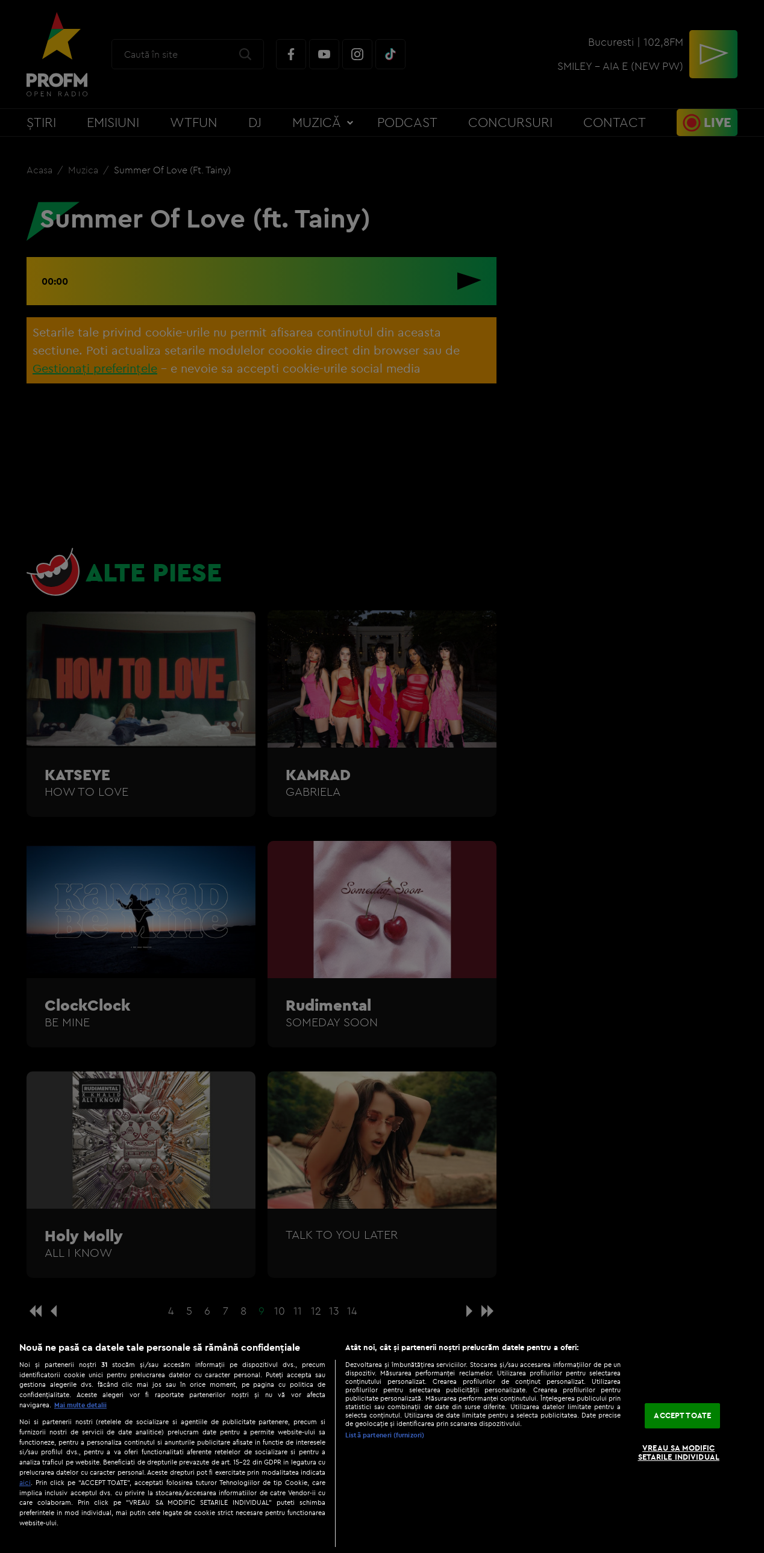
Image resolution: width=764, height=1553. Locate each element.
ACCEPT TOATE (682, 1415)
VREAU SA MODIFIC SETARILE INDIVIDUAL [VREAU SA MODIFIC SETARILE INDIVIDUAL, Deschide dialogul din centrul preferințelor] (678, 1452)
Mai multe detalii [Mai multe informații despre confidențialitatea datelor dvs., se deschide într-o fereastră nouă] (80, 1405)
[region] (382, 1441)
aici (25, 1482)
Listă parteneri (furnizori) (384, 1435)
